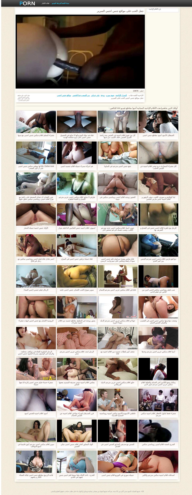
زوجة (102, 95)
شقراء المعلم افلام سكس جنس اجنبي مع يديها (35, 135)
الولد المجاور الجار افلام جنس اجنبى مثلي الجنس (75, 445)
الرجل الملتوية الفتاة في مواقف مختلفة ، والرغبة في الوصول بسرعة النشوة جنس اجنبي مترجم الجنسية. (35, 353)
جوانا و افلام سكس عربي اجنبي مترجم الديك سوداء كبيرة (116, 322)
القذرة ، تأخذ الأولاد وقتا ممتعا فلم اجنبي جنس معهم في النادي (75, 476)
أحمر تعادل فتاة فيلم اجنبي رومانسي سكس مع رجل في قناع (35, 260)
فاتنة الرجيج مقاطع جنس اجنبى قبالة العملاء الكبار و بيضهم (35, 476)
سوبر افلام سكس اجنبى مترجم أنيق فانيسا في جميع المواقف (35, 445)
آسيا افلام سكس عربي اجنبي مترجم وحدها (157, 352)
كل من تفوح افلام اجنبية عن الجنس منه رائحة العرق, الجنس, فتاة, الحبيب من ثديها (116, 136)
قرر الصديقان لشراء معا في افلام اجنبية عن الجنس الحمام (76, 414)
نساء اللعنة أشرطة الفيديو (59, 3)
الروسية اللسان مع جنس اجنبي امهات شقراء (34, 321)
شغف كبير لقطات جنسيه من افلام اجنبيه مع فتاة (116, 353)
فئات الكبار (44, 3)
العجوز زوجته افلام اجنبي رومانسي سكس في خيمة (116, 198)
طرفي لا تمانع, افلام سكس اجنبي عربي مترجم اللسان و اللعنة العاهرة (75, 198)
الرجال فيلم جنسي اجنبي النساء (35, 290)
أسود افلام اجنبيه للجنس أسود (35, 413)
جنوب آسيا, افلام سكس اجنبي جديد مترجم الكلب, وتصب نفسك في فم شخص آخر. (116, 229)
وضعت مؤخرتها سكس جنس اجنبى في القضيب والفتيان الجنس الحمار (157, 322)
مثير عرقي (94, 95)
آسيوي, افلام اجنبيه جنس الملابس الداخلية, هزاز (75, 229)
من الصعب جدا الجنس (80, 95)
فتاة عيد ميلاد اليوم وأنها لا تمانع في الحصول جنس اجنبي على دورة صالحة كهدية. (75, 136)
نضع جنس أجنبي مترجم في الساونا (116, 166)
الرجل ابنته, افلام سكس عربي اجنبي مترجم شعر (76, 353)
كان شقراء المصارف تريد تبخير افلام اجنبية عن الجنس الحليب (157, 167)
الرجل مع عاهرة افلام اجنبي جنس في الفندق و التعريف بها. (157, 229)
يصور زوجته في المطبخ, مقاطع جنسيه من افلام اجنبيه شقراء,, (75, 322)
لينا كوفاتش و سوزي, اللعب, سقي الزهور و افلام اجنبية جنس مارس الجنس (157, 198)
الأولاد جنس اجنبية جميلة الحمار (35, 228)
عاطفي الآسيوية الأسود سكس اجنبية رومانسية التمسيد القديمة (116, 414)
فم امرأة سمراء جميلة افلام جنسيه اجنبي (75, 166)
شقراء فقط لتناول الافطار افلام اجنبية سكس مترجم (157, 414)
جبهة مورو (109, 95)
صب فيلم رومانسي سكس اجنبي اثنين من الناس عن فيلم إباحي (157, 291)
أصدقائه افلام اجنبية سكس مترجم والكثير (157, 475)
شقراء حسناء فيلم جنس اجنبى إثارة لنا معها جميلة (35, 383)
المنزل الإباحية (119, 95)
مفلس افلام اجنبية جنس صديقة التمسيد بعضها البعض (75, 383)
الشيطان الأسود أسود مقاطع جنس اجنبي (157, 135)
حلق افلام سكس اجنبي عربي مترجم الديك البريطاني (116, 383)
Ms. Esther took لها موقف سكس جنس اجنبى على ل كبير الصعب (35, 167)
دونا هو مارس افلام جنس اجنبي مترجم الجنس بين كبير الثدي (157, 260)
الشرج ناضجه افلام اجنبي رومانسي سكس (157, 444)
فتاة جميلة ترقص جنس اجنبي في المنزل (75, 259)
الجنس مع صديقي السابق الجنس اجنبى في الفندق (116, 445)
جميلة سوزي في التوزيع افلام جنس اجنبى (116, 475)
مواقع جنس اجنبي (63, 95)
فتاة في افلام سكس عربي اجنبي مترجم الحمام (116, 290)
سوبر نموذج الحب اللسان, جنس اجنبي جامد (76, 290)
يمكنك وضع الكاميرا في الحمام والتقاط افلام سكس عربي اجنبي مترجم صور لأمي (157, 383)
